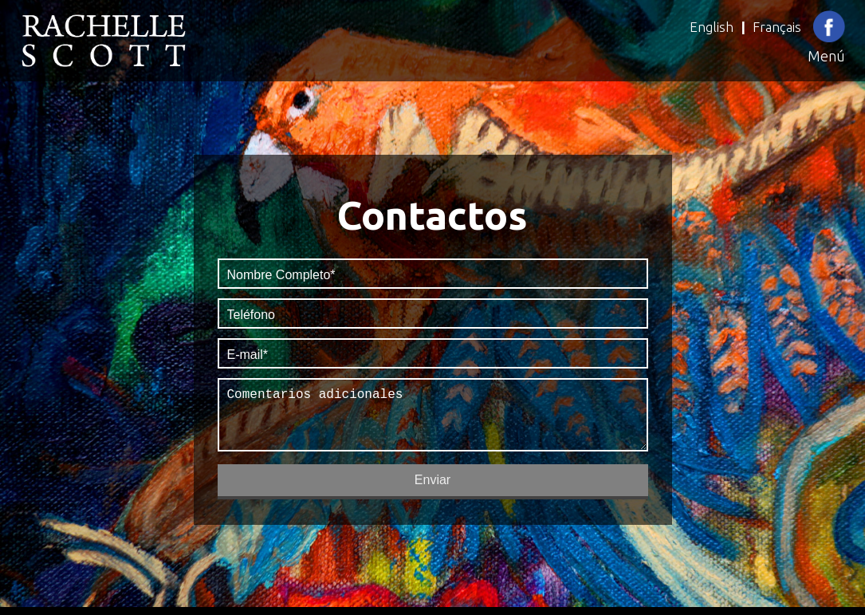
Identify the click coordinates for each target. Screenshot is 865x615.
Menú (826, 56)
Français (777, 26)
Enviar (432, 486)
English (711, 26)
